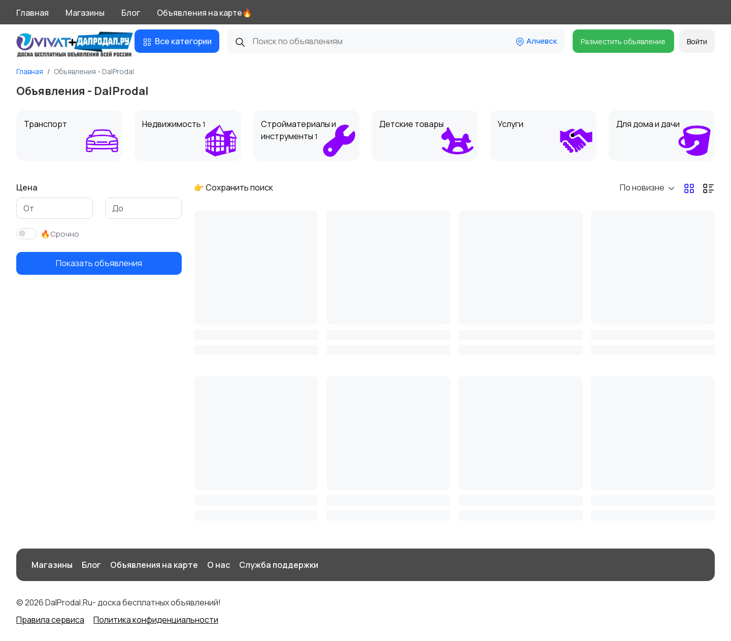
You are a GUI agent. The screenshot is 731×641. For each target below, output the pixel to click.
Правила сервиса (50, 619)
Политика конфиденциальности (155, 619)
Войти (697, 41)
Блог (130, 12)
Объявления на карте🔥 (204, 12)
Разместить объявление (623, 41)
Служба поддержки (278, 564)
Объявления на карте (154, 564)
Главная (32, 12)
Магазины (85, 12)
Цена (27, 187)
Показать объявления (99, 263)
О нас (218, 564)
